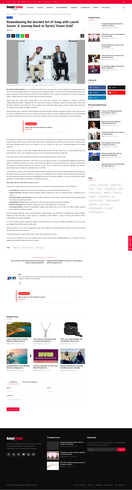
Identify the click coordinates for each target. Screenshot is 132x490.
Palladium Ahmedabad (112, 200)
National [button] (31, 8)
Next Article (51, 257)
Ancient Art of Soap (27, 247)
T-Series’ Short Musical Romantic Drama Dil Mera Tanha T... (111, 112)
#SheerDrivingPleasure (95, 208)
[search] (123, 7)
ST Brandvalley (46, 2)
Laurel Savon (39, 247)
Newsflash (55, 2)
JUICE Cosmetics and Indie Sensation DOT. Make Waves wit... (112, 165)
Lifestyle (14, 14)
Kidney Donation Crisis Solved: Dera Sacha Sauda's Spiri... (112, 56)
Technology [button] (86, 8)
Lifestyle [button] (50, 8)
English (23, 2)
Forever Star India (104, 196)
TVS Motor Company (95, 192)
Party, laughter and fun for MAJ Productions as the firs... (110, 143)
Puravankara (117, 192)
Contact (9, 2)
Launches (99, 189)
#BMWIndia (107, 192)
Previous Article (39, 257)
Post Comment (13, 409)
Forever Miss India (116, 185)
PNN (19, 274)
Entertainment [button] (62, 8)
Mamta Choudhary (106, 157)
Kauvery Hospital (103, 185)
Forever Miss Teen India (96, 200)
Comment (10, 395)
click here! (28, 129)
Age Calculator (119, 485)
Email (49, 388)
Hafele (91, 189)
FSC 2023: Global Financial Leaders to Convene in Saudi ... (72, 463)
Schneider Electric (105, 204)
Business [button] (75, 8)
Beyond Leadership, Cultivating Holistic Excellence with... (110, 122)
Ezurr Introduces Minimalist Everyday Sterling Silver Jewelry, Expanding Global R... (28, 262)
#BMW (121, 189)
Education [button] (106, 8)
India (113, 196)
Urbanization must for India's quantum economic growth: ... (113, 35)
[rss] (33, 455)
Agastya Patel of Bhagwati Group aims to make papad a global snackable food (64, 262)
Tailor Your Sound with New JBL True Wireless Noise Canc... (71, 340)
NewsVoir (62, 467)
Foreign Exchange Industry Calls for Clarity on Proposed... (112, 24)
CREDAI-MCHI (93, 204)
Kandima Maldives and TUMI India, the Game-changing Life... (18, 367)
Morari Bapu (109, 208)
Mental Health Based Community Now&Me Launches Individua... (71, 367)
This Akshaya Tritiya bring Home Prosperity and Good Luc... (44, 340)
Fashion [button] (40, 8)
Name (8, 388)
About (14, 2)
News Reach (104, 59)
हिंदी (19, 2)
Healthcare (92, 196)
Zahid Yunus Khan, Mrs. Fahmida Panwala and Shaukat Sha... (111, 154)
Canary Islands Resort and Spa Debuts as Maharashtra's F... (17, 340)
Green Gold (16, 247)
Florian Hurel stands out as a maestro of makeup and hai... (112, 133)
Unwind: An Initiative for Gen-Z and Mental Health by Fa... (45, 367)
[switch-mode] (124, 2)
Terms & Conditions (78, 485)
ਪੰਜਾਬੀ (34, 2)
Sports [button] (96, 8)
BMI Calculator (108, 485)
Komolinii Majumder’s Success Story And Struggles (112, 46)
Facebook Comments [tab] (30, 382)
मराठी (39, 2)
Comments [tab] (13, 382)
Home (8, 14)
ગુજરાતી (29, 2)
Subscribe (121, 450)
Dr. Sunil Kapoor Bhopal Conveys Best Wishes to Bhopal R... (112, 67)
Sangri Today (10, 344)
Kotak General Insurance (96, 212)
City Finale (92, 185)
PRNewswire (98, 485)
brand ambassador (110, 189)
